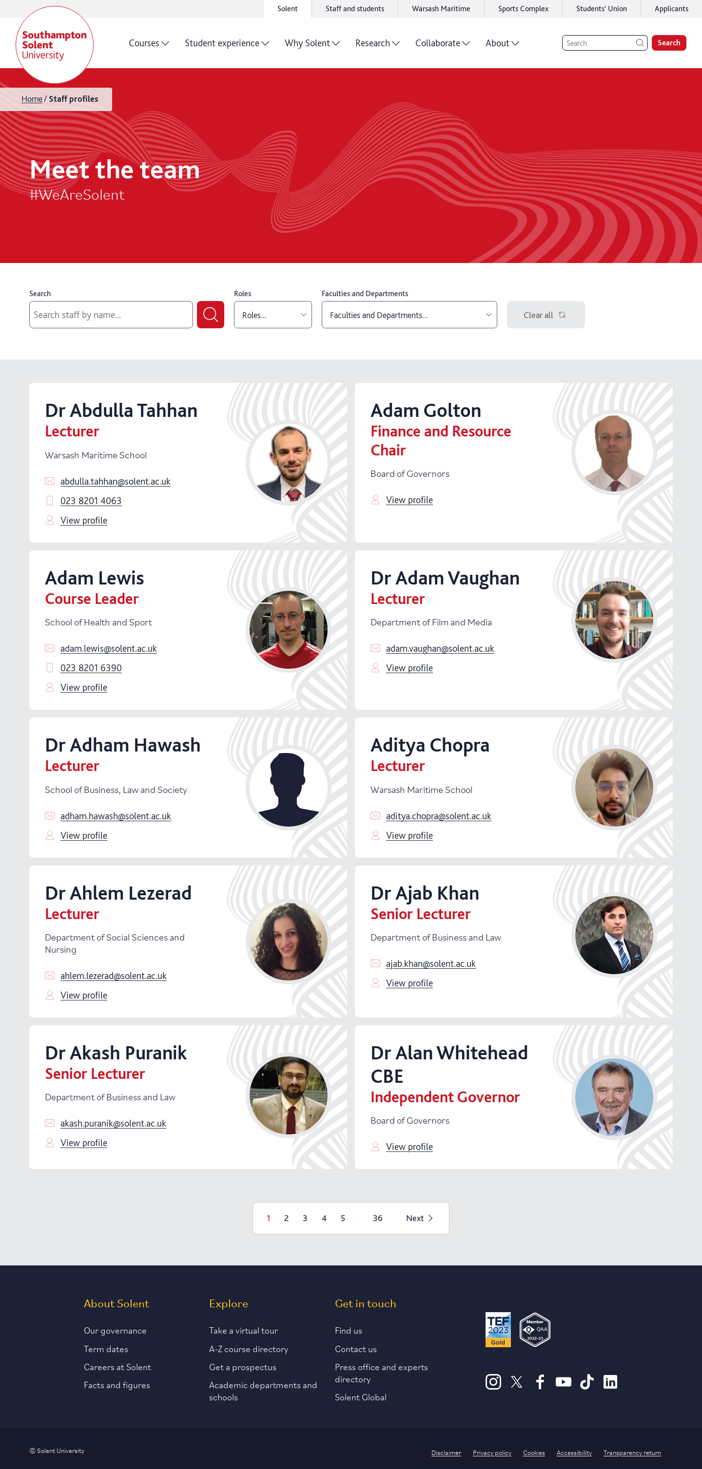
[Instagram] (493, 1386)
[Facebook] (540, 1386)
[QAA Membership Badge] (535, 1331)
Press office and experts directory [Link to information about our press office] (381, 1372)
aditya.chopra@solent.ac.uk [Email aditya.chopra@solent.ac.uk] (438, 816)
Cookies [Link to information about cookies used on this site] (534, 1452)
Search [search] (669, 42)
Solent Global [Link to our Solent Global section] (361, 1396)
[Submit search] (210, 314)
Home (31, 99)
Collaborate (442, 46)
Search (40, 293)
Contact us (356, 1348)
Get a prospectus (242, 1366)
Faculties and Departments (365, 293)
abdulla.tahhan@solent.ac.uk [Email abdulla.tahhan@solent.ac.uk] (115, 481)
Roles (242, 293)
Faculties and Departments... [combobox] (411, 315)
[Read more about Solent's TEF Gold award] (498, 1331)
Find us (348, 1329)
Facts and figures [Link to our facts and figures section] (117, 1384)
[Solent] (55, 45)
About (502, 46)
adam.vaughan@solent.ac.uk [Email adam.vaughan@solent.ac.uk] (440, 648)
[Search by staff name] (111, 314)
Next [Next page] (420, 1218)
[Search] (605, 43)
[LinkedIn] (610, 1386)
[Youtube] (563, 1386)
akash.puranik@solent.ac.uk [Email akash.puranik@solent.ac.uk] (113, 1123)
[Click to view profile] (289, 463)
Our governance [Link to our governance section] (115, 1329)
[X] (517, 1386)
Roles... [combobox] (274, 315)
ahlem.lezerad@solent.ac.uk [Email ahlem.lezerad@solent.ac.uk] (113, 975)
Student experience (227, 46)
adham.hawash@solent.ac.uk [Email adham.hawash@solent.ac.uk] (115, 816)
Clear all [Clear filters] (546, 314)
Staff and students (355, 8)
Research (377, 46)
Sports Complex (523, 8)
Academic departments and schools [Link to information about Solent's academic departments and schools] (263, 1390)
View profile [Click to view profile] (83, 520)
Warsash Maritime (441, 8)
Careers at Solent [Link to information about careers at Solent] (117, 1366)
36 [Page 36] (378, 1218)
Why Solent (312, 46)
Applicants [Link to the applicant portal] (671, 8)
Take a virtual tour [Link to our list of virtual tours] (243, 1329)
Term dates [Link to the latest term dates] (106, 1348)
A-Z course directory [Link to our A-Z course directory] (249, 1348)
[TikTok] (587, 1386)
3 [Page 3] (305, 1218)
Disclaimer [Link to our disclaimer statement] (446, 1452)
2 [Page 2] (286, 1218)
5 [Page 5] (343, 1218)
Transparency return (632, 1452)
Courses (149, 46)
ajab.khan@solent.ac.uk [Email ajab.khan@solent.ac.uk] (431, 963)
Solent (287, 8)
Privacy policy (492, 1452)
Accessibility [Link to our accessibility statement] (574, 1452)
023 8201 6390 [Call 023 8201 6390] (91, 668)
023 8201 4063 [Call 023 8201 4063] (91, 501)
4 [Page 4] (324, 1218)
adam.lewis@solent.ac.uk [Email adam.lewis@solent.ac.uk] (108, 648)
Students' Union (601, 8)
